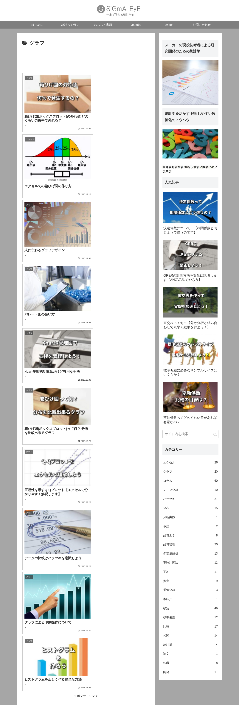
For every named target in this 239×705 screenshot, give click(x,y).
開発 (190, 673)
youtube (183, 694)
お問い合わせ (211, 694)
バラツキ (190, 499)
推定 (190, 581)
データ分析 (190, 490)
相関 (190, 636)
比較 (190, 627)
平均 (190, 572)
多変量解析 (190, 554)
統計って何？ (147, 694)
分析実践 (190, 518)
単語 (190, 527)
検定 (190, 609)
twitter (195, 694)
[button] (215, 435)
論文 (190, 654)
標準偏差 (190, 618)
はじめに (130, 694)
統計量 (190, 645)
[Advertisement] (85, 59)
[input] (190, 435)
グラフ (190, 472)
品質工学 (190, 536)
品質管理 (190, 545)
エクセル (190, 463)
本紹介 (190, 600)
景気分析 (190, 591)
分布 (190, 509)
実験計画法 (190, 563)
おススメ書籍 (167, 694)
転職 (190, 663)
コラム (190, 481)
